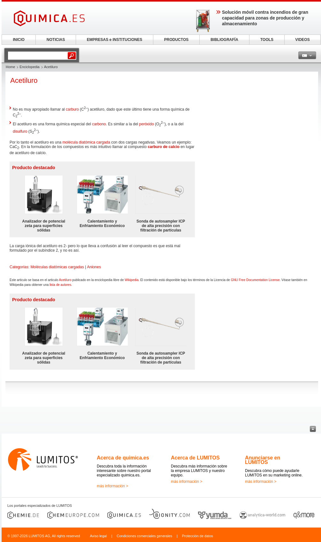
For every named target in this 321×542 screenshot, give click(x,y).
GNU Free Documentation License (255, 280)
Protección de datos (197, 536)
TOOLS (266, 39)
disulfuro (20, 131)
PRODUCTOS (176, 39)
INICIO (19, 39)
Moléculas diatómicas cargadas (57, 267)
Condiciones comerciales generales (144, 536)
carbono (99, 124)
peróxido (146, 124)
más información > (112, 486)
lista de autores (60, 285)
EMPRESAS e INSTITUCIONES (114, 39)
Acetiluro (65, 280)
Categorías (19, 267)
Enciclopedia (29, 67)
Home (10, 67)
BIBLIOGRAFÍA (224, 39)
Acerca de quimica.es (123, 457)
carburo (72, 109)
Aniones (94, 267)
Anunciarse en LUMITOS (262, 460)
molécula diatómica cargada (86, 142)
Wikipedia (131, 280)
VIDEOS (302, 39)
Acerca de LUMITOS (195, 457)
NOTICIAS (56, 39)
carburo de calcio (163, 147)
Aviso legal (98, 536)
